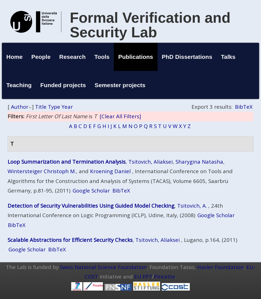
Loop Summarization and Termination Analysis (67, 161)
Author (19, 106)
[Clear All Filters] (120, 116)
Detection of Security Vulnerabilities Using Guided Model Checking (91, 205)
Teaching (19, 85)
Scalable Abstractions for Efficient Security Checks (70, 239)
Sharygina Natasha (199, 161)
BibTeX (244, 106)
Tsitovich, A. (192, 205)
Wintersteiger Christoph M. (42, 171)
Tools (102, 57)
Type (54, 106)
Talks (228, 57)
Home (14, 57)
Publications (135, 57)
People (41, 57)
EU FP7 (143, 276)
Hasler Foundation (220, 266)
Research (72, 57)
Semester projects (119, 85)
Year (67, 106)
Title (41, 106)
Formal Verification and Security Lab (150, 25)
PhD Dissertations (187, 57)
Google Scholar (91, 190)
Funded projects (63, 85)
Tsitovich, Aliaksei (150, 161)
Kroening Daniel (110, 171)
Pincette (164, 276)
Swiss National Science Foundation (103, 266)
